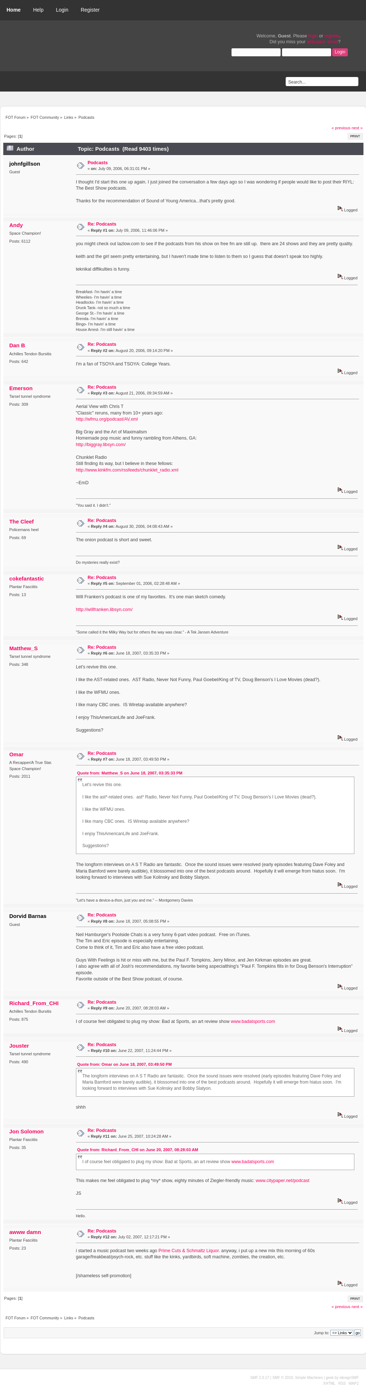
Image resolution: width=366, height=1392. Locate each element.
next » (357, 128)
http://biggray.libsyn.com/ (101, 444)
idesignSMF (349, 1378)
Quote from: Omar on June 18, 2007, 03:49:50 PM (124, 1064)
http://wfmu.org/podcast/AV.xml (107, 419)
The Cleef (21, 521)
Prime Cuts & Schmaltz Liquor (188, 1250)
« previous (340, 128)
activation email (322, 41)
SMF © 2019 (282, 1378)
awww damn (25, 1232)
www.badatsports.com (253, 1021)
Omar (16, 754)
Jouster (19, 1046)
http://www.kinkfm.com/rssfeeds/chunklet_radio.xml (127, 470)
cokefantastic (26, 578)
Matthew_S (23, 648)
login (313, 36)
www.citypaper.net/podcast (282, 1180)
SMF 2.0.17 (259, 1378)
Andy (16, 225)
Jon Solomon (26, 1131)
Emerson (20, 388)
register (332, 36)
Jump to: (321, 1333)
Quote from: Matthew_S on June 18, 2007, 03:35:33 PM (129, 773)
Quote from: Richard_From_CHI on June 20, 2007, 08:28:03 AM (137, 1150)
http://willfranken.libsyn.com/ (104, 609)
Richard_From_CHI (34, 1003)
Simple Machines (309, 1378)
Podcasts (98, 162)
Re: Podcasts (102, 224)
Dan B (17, 345)
